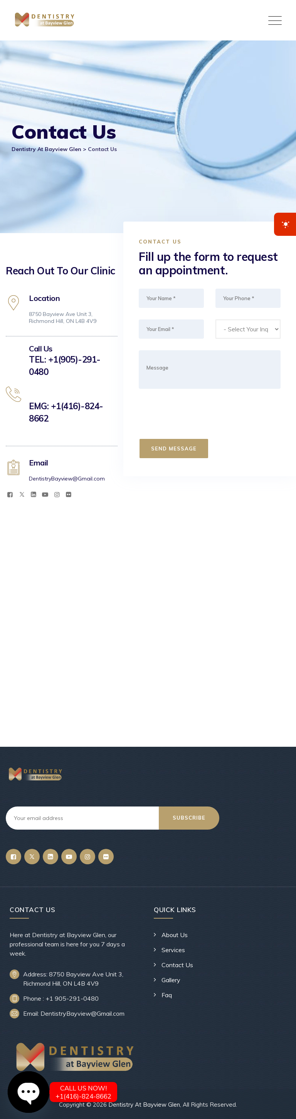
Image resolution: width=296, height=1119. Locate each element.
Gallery (170, 980)
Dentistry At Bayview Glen (144, 1104)
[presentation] (198, 415)
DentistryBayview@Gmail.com (67, 478)
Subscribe (190, 818)
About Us (174, 935)
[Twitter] (21, 494)
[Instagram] (57, 494)
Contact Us (177, 965)
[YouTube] (45, 494)
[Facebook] (10, 494)
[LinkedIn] (33, 494)
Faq (166, 995)
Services (173, 950)
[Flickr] (68, 494)
